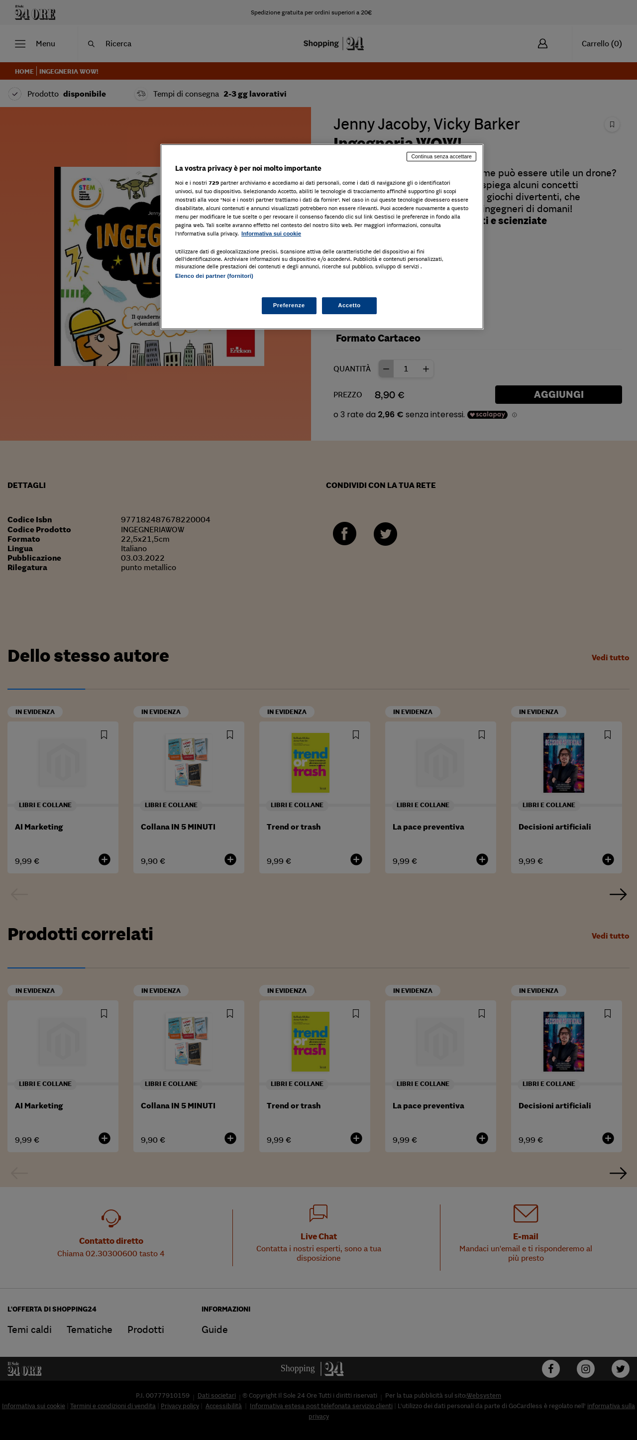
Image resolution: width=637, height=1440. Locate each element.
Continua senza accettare (441, 156)
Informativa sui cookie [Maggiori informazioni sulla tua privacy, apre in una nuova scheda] (271, 234)
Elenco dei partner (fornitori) (214, 276)
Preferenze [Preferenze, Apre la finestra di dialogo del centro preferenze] (289, 305)
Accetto (349, 305)
